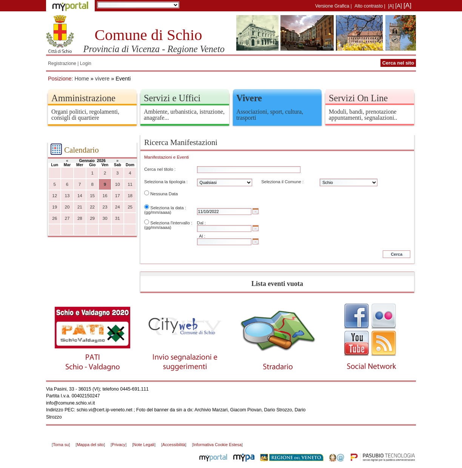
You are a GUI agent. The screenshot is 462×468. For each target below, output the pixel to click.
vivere (102, 79)
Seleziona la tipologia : (166, 181)
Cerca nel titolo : (160, 169)
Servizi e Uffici (172, 98)
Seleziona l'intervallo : (171, 223)
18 (130, 195)
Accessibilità (173, 444)
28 (79, 218)
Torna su (61, 444)
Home (81, 79)
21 (79, 207)
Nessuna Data (164, 194)
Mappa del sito (90, 444)
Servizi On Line (358, 98)
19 (54, 207)
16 (105, 195)
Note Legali (143, 444)
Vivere (249, 98)
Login (85, 63)
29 (92, 218)
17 (117, 195)
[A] (391, 6)
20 (67, 207)
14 (79, 195)
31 (117, 218)
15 (92, 195)
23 (105, 207)
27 (67, 218)
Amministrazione (83, 98)
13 (67, 195)
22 (92, 207)
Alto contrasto (368, 6)
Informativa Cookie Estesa (217, 444)
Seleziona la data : (168, 207)
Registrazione (62, 63)
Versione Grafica (332, 6)
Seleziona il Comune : (282, 181)
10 (117, 184)
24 (117, 207)
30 (105, 218)
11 (130, 184)
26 (54, 218)
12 (54, 195)
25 (130, 207)
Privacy (118, 444)
